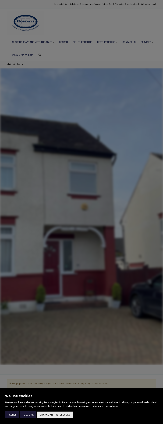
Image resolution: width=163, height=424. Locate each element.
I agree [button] (12, 414)
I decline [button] (28, 414)
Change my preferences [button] (55, 414)
